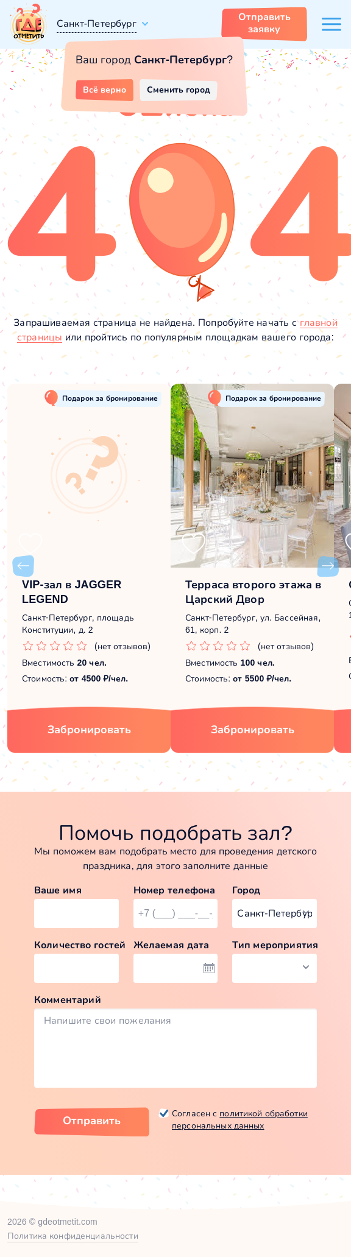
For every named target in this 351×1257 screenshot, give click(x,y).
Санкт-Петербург (96, 23)
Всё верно (104, 89)
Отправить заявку (264, 23)
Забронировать (89, 730)
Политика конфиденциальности (72, 1236)
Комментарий (67, 1000)
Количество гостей (76, 945)
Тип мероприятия (274, 945)
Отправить (92, 1120)
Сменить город (178, 89)
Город (246, 890)
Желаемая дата (171, 945)
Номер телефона (174, 890)
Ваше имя (58, 890)
